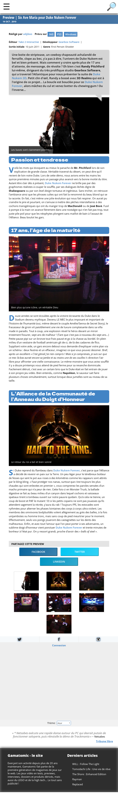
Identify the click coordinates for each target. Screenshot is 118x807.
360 (51, 34)
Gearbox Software (69, 42)
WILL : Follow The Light (85, 764)
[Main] (6, 6)
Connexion (59, 645)
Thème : (59, 722)
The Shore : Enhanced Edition (89, 774)
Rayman (77, 779)
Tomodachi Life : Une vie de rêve (91, 769)
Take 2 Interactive (28, 42)
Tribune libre (104, 741)
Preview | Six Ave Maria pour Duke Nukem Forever (39, 17)
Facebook (38, 551)
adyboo (27, 34)
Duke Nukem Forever (58, 183)
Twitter (79, 551)
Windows (70, 34)
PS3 (59, 34)
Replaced (77, 784)
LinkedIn (59, 561)
